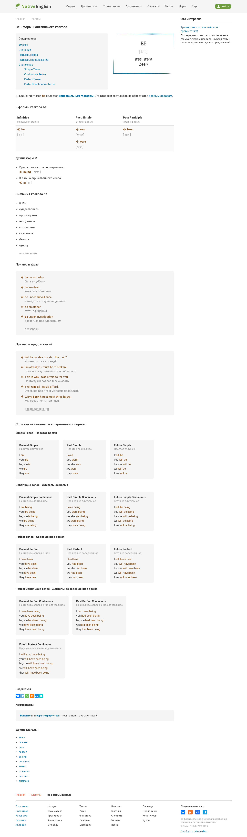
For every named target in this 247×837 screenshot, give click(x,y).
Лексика (84, 820)
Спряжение (26, 64)
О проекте (21, 806)
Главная (20, 18)
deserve (23, 742)
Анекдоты (117, 815)
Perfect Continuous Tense (39, 84)
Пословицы (150, 811)
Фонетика (85, 815)
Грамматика (89, 6)
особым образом (160, 95)
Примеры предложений (33, 59)
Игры (182, 6)
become (23, 776)
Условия (21, 824)
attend (22, 766)
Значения (25, 50)
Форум (70, 6)
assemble (24, 771)
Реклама (21, 820)
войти (223, 6)
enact (22, 737)
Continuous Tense (35, 74)
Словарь (153, 6)
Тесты (169, 6)
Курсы (146, 820)
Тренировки (111, 6)
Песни (115, 824)
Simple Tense (32, 69)
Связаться (22, 811)
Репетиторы (150, 815)
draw (21, 747)
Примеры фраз (28, 54)
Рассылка (21, 815)
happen (23, 751)
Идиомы (116, 806)
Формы (23, 45)
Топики (115, 820)
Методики (85, 824)
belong (22, 756)
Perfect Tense (32, 79)
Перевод (148, 806)
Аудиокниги (134, 6)
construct (24, 761)
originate (24, 780)
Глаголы (36, 18)
